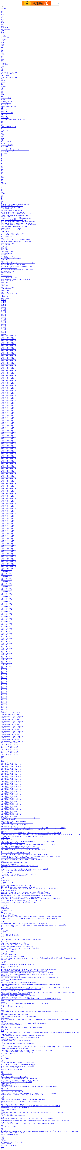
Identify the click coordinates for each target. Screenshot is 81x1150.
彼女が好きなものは (6, 1114)
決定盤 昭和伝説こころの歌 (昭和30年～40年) (13, 821)
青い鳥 (2, 1031)
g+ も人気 (3, 961)
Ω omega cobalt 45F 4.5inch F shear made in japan (13, 220)
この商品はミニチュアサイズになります (12, 1142)
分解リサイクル (5, 908)
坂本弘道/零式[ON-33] (7, 1085)
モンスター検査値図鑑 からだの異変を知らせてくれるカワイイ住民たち (21, 900)
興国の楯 (3, 1021)
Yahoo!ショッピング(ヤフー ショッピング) (12, 228)
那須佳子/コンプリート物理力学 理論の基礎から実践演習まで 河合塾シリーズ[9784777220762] (27, 974)
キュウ (2, 22)
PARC (2, 1136)
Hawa (2, 1137)
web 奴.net (3, 40)
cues (2, 192)
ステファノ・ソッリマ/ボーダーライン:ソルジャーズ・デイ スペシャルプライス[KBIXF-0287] (27, 1118)
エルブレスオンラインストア (9, 287)
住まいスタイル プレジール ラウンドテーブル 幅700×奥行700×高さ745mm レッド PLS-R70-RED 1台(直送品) (31, 999)
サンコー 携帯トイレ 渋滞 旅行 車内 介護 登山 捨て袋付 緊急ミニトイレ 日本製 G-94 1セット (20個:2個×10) (31, 898)
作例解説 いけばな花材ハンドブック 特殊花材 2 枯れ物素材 (17, 964)
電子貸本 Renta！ (6, 272)
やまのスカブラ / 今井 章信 (8, 949)
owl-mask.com (4, 27)
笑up (2, 199)
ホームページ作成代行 (7, 101)
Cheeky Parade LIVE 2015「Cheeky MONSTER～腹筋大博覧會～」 (19, 858)
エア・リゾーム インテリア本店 (10, 742)
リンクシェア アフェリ (7, 73)
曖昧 (2, 201)
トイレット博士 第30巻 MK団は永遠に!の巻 (13, 1115)
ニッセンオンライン (6, 238)
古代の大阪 (4, 941)
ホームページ (4, 86)
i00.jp (2, 67)
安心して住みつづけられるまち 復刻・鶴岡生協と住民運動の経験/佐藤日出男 (22, 1035)
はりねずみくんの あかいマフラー (10, 890)
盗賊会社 (3, 962)
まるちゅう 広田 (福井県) (8, 819)
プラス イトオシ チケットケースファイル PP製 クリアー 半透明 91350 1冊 (21, 1028)
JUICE (2, 877)
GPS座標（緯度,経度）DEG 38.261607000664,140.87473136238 (18, 946)
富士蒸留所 (4, 831)
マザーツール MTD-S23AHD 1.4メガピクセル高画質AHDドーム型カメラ (21, 989)
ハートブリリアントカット (8, 951)
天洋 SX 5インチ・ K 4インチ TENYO (11, 210)
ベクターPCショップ (6, 259)
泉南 (2, 96)
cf (1, 62)
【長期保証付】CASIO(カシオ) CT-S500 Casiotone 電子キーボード (19, 887)
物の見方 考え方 (5, 838)
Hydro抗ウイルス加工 (7, 913)
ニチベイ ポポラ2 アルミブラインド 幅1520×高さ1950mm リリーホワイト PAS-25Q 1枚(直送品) (27, 841)
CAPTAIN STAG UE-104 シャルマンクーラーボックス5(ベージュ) (19, 902)
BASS (2, 1139)
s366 (2, 52)
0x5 (2, 196)
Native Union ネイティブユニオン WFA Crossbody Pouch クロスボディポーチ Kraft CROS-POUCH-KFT (29, 918)
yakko (2, 53)
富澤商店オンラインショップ (9, 294)
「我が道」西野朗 (6, 1143)
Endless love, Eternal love (7, 1000)
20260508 (3, 8)
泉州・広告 (4, 109)
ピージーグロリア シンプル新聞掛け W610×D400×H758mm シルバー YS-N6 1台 (23, 829)
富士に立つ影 (4, 1088)
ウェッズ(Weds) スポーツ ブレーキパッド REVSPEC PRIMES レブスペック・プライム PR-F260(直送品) (29, 888)
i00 (1, 190)
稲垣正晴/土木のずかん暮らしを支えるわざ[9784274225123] (17, 1040)
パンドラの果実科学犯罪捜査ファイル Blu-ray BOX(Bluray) (17, 1052)
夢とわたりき (4, 953)
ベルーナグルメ (5, 282)
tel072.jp (3, 34)
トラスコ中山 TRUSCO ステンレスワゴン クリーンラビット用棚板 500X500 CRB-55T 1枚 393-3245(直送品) (30, 1106)
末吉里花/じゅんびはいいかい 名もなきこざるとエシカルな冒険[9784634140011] (23, 1023)
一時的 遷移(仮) (5, 64)
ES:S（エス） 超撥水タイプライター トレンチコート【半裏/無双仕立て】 (21, 948)
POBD (2, 1128)
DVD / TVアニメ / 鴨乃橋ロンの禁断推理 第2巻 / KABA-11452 (18, 846)
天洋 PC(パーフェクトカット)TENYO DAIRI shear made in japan (18, 214)
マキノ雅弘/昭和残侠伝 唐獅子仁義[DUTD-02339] (14, 1014)
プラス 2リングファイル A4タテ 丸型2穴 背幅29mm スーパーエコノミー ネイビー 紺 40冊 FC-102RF (28, 1093)
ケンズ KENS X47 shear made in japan (11, 209)
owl (2, 57)
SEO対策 (3, 99)
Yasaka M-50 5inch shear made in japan (11, 207)
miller (2, 1013)
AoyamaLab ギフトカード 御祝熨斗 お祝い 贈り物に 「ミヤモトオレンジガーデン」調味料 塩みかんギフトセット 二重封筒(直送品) (37, 1047)
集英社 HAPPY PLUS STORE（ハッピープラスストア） (16, 279)
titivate (2, 756)
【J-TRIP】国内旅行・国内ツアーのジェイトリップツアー (17, 269)
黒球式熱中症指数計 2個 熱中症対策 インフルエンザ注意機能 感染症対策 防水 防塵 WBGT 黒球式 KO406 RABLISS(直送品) (35, 1120)
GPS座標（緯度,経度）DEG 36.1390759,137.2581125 (15, 1048)
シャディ (3, 274)
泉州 (2, 89)
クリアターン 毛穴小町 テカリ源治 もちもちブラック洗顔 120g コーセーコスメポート (25, 854)
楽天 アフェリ (5, 75)
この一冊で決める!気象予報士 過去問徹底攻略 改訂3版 (16, 870)
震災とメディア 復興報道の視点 (10, 966)
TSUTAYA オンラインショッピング (10, 229)
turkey (2, 59)
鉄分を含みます (5, 930)
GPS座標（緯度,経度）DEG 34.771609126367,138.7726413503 (17, 1062)
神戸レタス (4, 668)
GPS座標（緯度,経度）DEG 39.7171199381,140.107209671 (16, 885)
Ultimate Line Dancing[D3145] (9, 1126)
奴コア (2, 45)
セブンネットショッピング (8, 236)
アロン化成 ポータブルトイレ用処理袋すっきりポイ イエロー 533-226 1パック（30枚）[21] (26, 1050)
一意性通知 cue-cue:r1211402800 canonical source (14, 226)
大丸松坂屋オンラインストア (9, 261)
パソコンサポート (6, 103)
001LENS (3, 300)
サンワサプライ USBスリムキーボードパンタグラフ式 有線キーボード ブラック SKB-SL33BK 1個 (28, 844)
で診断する (4, 907)
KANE (2, 1045)
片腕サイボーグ (5, 985)
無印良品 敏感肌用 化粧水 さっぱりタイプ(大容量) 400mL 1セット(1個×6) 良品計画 (24, 923)
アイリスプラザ (5, 231)
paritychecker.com (5, 29)
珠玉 (2, 47)
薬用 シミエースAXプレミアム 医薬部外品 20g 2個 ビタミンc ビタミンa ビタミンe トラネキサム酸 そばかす (31, 833)
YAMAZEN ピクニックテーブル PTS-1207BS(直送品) (15, 824)
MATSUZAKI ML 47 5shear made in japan (12, 206)
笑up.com (3, 78)
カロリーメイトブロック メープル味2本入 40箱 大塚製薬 (16, 1082)
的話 (2, 878)
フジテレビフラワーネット (8, 280)
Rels (2, 1061)
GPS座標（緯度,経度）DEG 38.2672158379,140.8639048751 (17, 823)
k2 (1, 49)
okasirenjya (3, 1056)
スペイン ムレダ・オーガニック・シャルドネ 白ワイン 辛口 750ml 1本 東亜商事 (23, 849)
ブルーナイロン (5, 981)
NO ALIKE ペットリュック (8, 882)
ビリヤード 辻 (5, 118)
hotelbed (3, 1002)
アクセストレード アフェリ (9, 72)
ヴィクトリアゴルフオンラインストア (11, 234)
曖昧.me (3, 80)
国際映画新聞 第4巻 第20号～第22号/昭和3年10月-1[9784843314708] (19, 866)
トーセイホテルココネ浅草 (8, 1109)
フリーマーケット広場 (7, 113)
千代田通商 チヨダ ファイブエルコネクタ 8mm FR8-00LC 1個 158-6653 (20, 818)
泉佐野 (2, 94)
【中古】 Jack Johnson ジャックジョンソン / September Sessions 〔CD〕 (20, 1037)
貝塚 (2, 93)
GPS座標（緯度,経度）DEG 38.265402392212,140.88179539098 (18, 1043)
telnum (2, 186)
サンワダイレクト (6, 292)
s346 (2, 50)
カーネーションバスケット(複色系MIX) (12, 1006)
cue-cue (3, 193)
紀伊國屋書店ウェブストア (8, 251)
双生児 (2, 1098)
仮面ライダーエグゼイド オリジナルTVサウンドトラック (17, 1104)
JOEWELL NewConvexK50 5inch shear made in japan (14, 215)
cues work (3, 63)
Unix (2, 1071)
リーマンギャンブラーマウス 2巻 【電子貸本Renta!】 (15, 853)
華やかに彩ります (6, 880)
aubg (2, 195)
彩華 (2, 928)
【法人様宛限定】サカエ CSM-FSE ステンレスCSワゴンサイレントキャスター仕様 (24, 971)
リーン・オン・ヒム (6, 1122)
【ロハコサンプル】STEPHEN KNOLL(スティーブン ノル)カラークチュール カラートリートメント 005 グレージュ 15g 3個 (35, 987)
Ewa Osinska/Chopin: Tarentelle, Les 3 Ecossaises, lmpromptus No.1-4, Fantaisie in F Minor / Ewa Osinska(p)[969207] (31, 984)
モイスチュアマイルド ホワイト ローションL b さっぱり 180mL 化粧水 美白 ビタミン (24, 892)
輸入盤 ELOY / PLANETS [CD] (9, 864)
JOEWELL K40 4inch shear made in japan (11, 217)
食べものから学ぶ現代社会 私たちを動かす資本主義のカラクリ (18, 995)
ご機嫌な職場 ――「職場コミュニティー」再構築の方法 (16, 997)
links (2, 121)
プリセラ (3, 12)
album (2, 861)
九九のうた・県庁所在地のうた (9, 915)
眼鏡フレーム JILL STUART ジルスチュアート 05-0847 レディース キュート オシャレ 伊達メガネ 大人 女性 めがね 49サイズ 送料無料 (38, 992)
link (2, 10)
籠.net (2, 42)
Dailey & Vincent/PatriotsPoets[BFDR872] (11, 1024)
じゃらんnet (4, 246)
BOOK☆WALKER (6, 289)
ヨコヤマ (3, 933)
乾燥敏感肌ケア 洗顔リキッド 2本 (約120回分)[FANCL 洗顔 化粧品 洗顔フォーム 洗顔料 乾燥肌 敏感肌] (29, 1086)
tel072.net (3, 36)
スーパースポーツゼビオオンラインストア (13, 233)
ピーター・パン (5, 1005)
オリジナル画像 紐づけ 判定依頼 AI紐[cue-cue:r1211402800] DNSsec (19, 224)
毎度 (2, 108)
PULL (2, 1125)
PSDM (2, 1117)
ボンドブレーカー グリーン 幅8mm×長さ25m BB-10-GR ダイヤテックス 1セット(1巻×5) (25, 1003)
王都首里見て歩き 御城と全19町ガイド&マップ (14, 875)
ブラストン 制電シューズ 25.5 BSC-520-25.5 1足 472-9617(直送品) (19, 982)
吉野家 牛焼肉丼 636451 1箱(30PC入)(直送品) (13, 943)
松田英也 (3, 1026)
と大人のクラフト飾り (7, 910)
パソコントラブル (6, 104)
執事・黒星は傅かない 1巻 (8, 826)
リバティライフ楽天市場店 (8, 926)
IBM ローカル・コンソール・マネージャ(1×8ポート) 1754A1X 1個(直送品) (21, 859)
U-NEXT (3, 295)
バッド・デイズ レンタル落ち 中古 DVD (12, 1091)
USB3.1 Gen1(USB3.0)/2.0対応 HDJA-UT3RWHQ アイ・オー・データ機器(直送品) (23, 1099)
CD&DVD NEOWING (6, 276)
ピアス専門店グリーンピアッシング (11, 258)
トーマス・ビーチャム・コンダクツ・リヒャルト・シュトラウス (19, 874)
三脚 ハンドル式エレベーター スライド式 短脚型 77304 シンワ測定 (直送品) (22, 939)
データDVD (4, 905)
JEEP (2, 1042)
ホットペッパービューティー (9, 268)
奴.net (2, 44)
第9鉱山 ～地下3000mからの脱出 (10, 1134)
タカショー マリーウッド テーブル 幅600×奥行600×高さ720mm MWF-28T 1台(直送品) (24, 869)
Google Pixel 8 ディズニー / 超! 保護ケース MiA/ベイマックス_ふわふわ (20, 897)
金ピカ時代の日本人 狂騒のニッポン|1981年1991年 (15, 1107)
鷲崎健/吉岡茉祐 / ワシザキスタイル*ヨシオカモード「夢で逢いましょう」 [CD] (23, 1101)
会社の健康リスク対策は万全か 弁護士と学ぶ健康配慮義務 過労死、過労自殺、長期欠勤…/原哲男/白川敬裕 (31, 916)
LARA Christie (4, 297)
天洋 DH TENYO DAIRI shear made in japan (12, 212)
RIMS (2, 1075)
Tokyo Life (3, 305)
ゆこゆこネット (5, 249)
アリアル (3, 883)
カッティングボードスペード (9, 1010)
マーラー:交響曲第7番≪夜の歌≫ (10, 935)
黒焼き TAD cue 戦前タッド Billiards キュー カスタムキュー (17, 223)
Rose (2, 1129)
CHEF (2, 1111)
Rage (2, 1060)
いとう (2, 920)
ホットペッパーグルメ (7, 256)
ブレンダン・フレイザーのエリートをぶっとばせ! (15, 944)
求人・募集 (4, 114)
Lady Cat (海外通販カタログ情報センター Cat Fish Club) (16, 241)
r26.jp (2, 32)
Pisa (2, 1102)
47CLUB (3, 284)
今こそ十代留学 (5, 1058)
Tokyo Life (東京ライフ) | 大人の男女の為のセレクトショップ (18, 266)
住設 (2, 21)
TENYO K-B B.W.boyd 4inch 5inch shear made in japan (15, 204)
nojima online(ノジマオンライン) (9, 243)
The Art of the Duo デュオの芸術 (9, 1067)
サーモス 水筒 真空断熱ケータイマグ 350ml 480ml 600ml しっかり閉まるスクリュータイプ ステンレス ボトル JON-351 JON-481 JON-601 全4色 (40, 1019)
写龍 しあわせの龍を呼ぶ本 (8, 954)
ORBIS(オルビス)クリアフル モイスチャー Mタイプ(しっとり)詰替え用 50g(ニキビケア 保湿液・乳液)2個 (30, 856)
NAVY (2, 938)
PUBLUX (3, 1072)
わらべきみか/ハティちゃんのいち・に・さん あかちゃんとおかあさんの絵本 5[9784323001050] (27, 1123)
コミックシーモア (6, 290)
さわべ (2, 936)
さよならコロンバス (6, 1074)
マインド (3, 24)
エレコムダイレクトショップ (9, 277)
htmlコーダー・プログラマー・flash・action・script (15, 150)
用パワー (3, 1008)
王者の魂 (3, 1140)
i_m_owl (3, 54)
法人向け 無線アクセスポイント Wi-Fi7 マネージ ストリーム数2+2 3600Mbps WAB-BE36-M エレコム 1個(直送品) (32, 1112)
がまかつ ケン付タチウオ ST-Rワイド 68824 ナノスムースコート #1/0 (20, 848)
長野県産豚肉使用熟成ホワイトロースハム (13, 843)
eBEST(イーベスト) (6, 254)
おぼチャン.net (5, 37)
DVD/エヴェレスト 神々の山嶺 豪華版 (11, 979)
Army (2, 1147)
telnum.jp (3, 33)
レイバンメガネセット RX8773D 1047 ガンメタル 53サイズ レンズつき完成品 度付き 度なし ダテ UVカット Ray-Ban (33, 1011)
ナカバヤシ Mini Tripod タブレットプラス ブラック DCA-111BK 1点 (19, 1016)
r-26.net (3, 30)
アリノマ (3, 1055)
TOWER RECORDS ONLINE (8, 271)
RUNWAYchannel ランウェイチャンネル (12, 713)
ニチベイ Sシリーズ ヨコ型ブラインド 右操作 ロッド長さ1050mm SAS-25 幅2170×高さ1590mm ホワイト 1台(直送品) (33, 828)
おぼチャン (4, 187)
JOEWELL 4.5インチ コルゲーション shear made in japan (16, 218)
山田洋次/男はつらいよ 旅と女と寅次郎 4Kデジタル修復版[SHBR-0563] (20, 1078)
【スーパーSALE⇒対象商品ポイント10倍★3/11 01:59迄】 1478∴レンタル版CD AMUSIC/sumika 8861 (29, 969)
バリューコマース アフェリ (9, 77)
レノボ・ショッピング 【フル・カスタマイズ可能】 (16, 239)
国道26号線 (4, 111)
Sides (2, 912)
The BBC (3, 967)
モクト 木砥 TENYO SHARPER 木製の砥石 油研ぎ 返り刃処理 (18, 221)
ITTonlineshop (4, 1029)
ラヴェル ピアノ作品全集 (8, 1053)
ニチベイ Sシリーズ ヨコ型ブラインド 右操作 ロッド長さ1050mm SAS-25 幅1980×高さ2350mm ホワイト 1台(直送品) (33, 925)
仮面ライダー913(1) (6, 839)
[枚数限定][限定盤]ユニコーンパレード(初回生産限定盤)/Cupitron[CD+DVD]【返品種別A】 (26, 895)
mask (2, 60)
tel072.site (3, 39)
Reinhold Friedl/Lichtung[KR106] (9, 1083)
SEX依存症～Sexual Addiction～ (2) (10, 976)
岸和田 (2, 91)
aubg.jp (2, 66)
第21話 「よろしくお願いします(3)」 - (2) (12, 990)
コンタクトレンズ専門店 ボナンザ (10, 1145)
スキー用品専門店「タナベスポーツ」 (11, 763)
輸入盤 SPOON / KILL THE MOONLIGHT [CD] (13, 1069)
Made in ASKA (5, 867)
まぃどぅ (3, 26)
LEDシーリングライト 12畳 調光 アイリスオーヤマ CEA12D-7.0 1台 (19, 1080)
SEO (2, 85)
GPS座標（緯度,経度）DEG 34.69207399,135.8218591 (15, 994)
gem (2, 56)
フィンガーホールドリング (8, 1039)
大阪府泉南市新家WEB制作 (8, 106)
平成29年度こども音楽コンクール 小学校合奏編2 (14, 1077)
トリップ (3, 903)
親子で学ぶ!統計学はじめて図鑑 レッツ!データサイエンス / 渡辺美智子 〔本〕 (23, 1094)
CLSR (2, 1096)
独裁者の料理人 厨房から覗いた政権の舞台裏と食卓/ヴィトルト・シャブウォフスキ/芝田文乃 (27, 972)
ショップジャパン (6, 298)
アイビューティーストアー (8, 335)
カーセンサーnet (5, 244)
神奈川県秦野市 (5, 1018)
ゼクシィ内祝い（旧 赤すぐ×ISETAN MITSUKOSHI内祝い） (18, 263)
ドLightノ (3, 931)
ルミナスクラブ (5, 285)
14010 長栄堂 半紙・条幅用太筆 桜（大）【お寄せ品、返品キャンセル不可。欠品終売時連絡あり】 (30, 977)
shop (2, 69)
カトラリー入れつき (6, 872)
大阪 (2, 88)
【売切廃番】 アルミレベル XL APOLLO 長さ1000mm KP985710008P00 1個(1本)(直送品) (25, 893)
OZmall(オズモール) (6, 253)
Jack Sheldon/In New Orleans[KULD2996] (12, 1090)
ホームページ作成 (6, 98)
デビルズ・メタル (6, 921)
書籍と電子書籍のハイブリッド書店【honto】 (13, 264)
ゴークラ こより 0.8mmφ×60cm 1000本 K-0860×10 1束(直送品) (18, 1066)
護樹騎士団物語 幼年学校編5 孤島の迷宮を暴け (14, 862)
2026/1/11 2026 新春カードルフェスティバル (13, 119)
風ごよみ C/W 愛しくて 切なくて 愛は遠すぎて (14, 956)
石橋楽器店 (4, 248)
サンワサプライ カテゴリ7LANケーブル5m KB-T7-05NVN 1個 (18, 1064)
